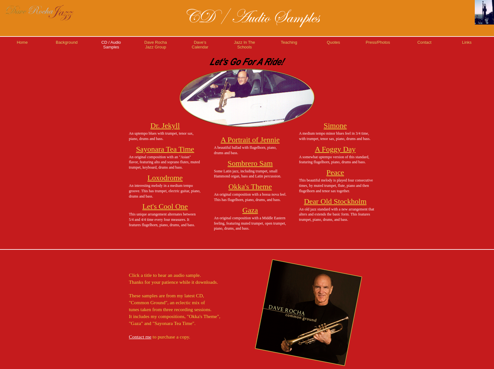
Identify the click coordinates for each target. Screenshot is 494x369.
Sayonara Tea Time (165, 149)
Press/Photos (378, 42)
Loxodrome (165, 178)
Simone (335, 125)
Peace (335, 172)
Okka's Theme (250, 186)
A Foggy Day (335, 149)
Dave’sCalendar (200, 44)
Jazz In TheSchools (244, 44)
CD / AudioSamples (111, 44)
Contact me (140, 336)
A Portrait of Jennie (250, 139)
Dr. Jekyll (165, 125)
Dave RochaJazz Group (155, 44)
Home (22, 42)
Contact (424, 42)
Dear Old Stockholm (335, 201)
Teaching (289, 42)
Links (466, 42)
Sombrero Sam (250, 163)
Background (67, 42)
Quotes (333, 42)
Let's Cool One (165, 206)
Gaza (250, 210)
